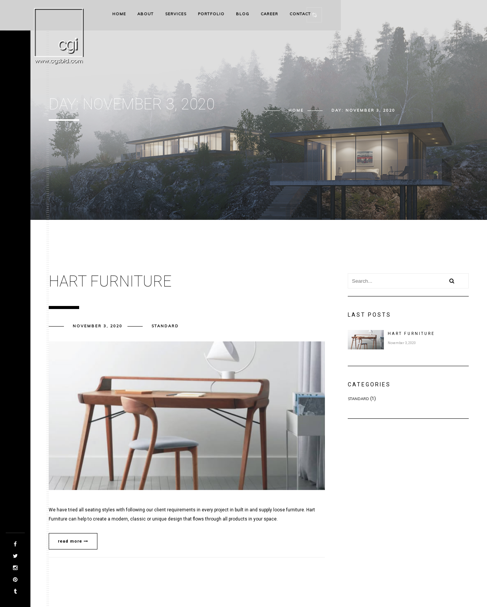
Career (269, 13)
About (145, 13)
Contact (300, 13)
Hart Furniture (411, 334)
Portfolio (211, 13)
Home (119, 13)
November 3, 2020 (98, 326)
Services (175, 13)
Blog (242, 13)
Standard (165, 326)
